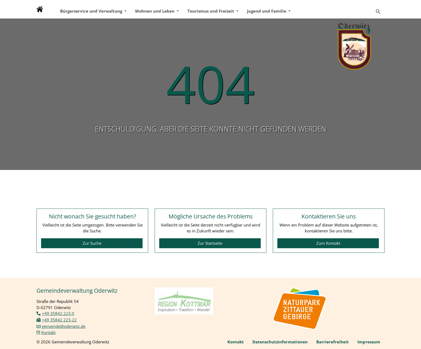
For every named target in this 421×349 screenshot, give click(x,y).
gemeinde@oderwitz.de (63, 326)
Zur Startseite (210, 243)
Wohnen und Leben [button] (155, 11)
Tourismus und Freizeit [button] (211, 11)
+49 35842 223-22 (59, 319)
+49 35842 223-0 (58, 313)
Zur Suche (92, 243)
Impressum (368, 341)
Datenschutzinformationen (280, 341)
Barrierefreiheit (332, 341)
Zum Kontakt (328, 243)
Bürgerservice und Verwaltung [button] (91, 11)
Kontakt (48, 332)
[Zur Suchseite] (378, 9)
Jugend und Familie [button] (267, 11)
